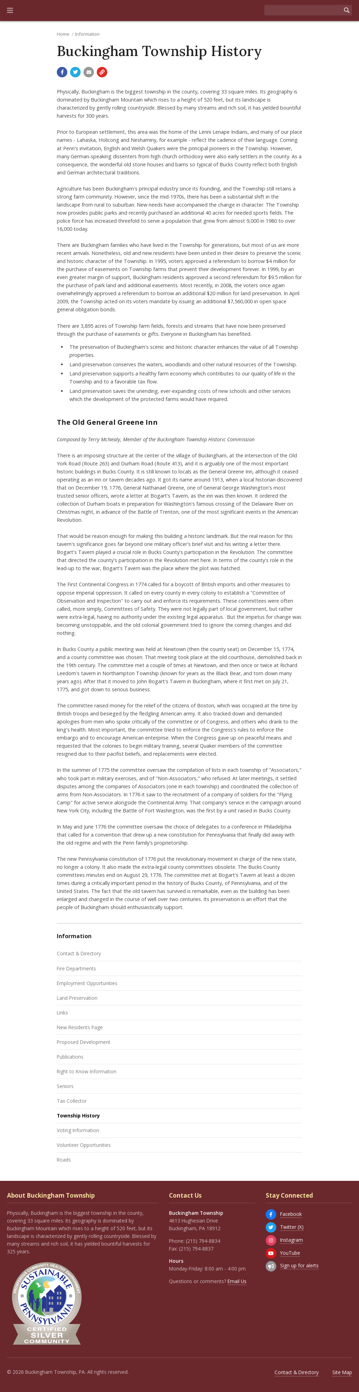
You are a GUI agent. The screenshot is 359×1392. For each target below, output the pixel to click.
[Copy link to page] (102, 72)
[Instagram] (271, 1240)
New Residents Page (80, 1027)
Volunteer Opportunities (84, 1145)
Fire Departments (76, 968)
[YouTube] (271, 1253)
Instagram (291, 1240)
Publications (70, 1056)
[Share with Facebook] (62, 72)
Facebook (291, 1214)
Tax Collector (72, 1100)
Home (63, 34)
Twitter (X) (292, 1227)
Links (62, 1012)
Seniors (65, 1086)
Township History (78, 1115)
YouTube (290, 1252)
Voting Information (78, 1130)
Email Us (237, 1281)
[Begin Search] (346, 10)
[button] (10, 10)
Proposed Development (83, 1042)
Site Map (342, 1372)
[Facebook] (271, 1214)
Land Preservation (77, 998)
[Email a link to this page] (88, 72)
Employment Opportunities (87, 983)
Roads (64, 1159)
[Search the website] (302, 10)
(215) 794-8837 (196, 1248)
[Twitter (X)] (271, 1227)
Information (87, 34)
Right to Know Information (86, 1071)
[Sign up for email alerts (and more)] (271, 1266)
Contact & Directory (79, 953)
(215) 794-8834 (203, 1241)
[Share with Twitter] (75, 72)
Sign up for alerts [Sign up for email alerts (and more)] (299, 1265)
